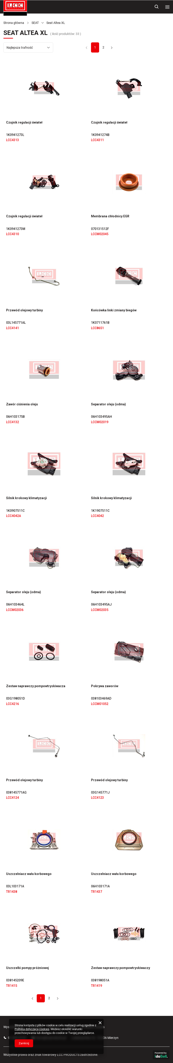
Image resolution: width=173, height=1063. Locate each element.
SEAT (35, 23)
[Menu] (167, 6)
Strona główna (13, 23)
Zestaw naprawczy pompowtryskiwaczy (120, 968)
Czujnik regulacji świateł (24, 122)
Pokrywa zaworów (104, 686)
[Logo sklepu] (15, 8)
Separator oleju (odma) (108, 404)
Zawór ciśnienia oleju (22, 404)
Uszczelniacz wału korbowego (29, 874)
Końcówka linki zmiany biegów (114, 310)
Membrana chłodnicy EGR (110, 216)
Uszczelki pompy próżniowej (27, 968)
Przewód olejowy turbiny (24, 310)
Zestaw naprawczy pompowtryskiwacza (35, 686)
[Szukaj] (156, 6)
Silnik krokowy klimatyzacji (26, 498)
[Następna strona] (112, 47)
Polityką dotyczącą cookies (32, 1029)
